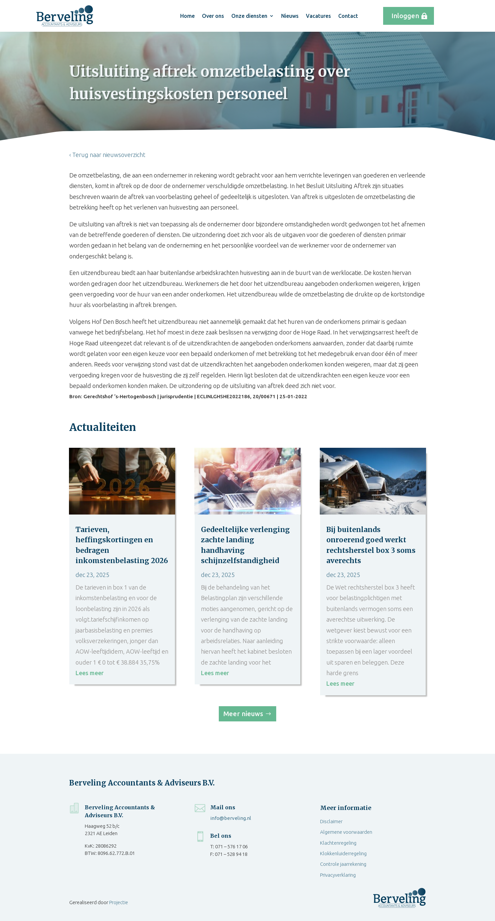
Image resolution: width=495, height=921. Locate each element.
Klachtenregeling (338, 843)
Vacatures (318, 16)
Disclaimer (331, 821)
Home (187, 16)
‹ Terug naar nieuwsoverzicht (107, 154)
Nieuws (290, 16)
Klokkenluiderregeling (343, 853)
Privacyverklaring (338, 875)
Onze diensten (249, 16)
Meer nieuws (243, 713)
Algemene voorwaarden (346, 832)
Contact (348, 16)
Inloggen (405, 15)
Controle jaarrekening (343, 864)
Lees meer (90, 673)
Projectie (118, 902)
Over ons (213, 16)
